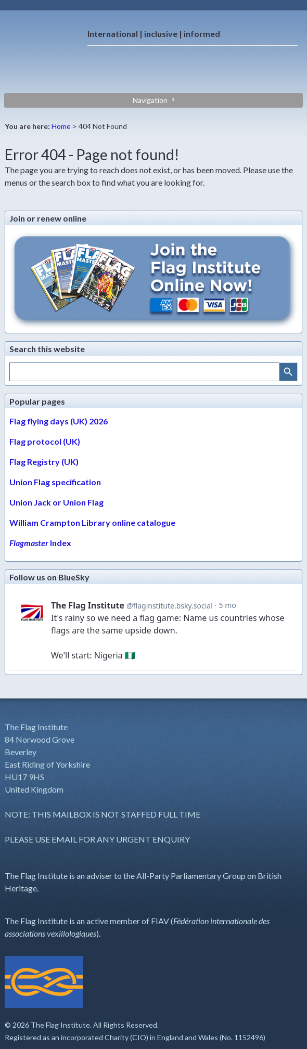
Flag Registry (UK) (44, 462)
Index (40, 543)
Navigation (150, 100)
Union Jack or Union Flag (56, 502)
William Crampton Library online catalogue (92, 522)
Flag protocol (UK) (44, 441)
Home (61, 126)
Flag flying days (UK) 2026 (58, 421)
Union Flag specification (55, 482)
